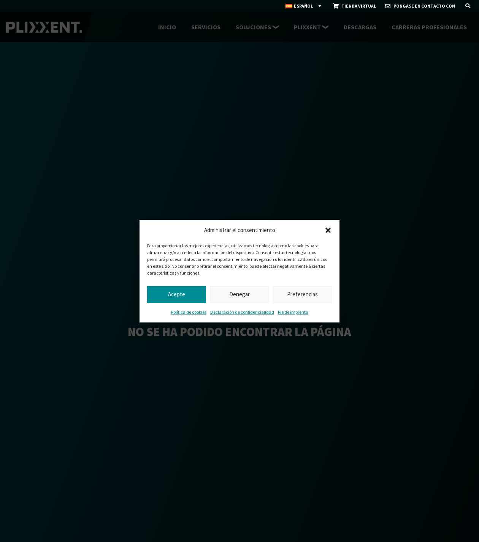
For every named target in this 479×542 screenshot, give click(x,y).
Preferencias (302, 294)
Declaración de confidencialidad (242, 312)
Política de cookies (188, 312)
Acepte (176, 294)
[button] (328, 230)
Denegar (239, 294)
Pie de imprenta (293, 312)
